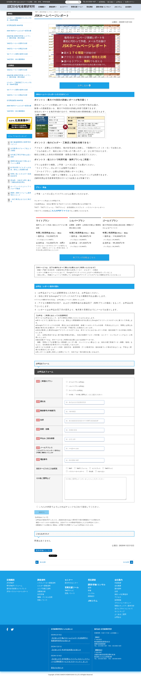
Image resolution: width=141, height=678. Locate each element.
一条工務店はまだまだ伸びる (20, 200)
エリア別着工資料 (44, 589)
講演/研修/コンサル (103, 7)
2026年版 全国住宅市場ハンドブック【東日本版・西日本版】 (19, 37)
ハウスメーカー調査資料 (46, 583)
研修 (89, 590)
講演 (89, 588)
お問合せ (119, 2)
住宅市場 (40, 594)
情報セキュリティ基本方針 (124, 606)
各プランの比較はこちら (84, 257)
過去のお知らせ (57, 668)
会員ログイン (129, 2)
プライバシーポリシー (123, 603)
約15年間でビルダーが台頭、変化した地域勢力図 (20, 168)
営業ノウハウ (42, 600)
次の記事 (126, 562)
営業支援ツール (77, 7)
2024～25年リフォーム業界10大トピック (20, 194)
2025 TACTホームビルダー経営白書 (19, 31)
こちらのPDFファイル (59, 211)
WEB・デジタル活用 (44, 597)
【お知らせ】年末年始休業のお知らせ (66, 650)
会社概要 (118, 586)
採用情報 (102, 2)
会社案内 (128, 7)
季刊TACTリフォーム (14, 586)
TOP (36, 12)
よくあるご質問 (120, 614)
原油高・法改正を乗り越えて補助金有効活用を (20, 181)
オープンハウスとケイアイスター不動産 (20, 187)
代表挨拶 (118, 583)
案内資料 (118, 589)
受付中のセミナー (71, 583)
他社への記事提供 (121, 594)
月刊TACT (10, 583)
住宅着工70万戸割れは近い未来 (20, 156)
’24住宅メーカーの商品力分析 (17, 48)
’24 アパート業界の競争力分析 (17, 54)
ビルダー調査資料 (44, 586)
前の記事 (43, 562)
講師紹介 (91, 596)
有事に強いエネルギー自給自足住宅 (20, 175)
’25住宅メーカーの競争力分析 (17, 43)
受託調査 (89, 7)
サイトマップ (119, 611)
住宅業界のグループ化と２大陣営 (20, 149)
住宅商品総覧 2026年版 (15, 25)
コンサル (91, 593)
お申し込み (84, 85)
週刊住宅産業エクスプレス (16, 589)
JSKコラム (118, 7)
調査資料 (53, 7)
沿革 (116, 591)
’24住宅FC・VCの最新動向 (16, 59)
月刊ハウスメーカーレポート (17, 591)
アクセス (118, 597)
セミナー (63, 7)
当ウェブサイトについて (124, 609)
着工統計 (110, 2)
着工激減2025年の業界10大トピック (20, 143)
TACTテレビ (69, 590)
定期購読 (42, 7)
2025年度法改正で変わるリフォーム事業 (20, 162)
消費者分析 (41, 591)
